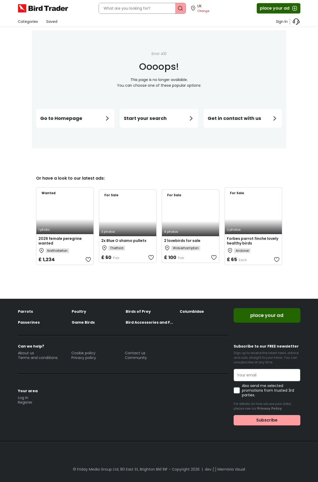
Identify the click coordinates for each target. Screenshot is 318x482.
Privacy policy (83, 357)
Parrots (25, 311)
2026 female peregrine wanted (60, 241)
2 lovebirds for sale (182, 240)
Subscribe (267, 420)
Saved (51, 21)
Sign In (282, 21)
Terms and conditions (38, 357)
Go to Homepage (75, 118)
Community (136, 357)
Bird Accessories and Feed (150, 322)
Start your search (159, 118)
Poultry (79, 311)
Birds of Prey (138, 311)
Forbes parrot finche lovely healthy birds (252, 241)
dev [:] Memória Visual (225, 469)
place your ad (279, 8)
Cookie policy (83, 353)
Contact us (135, 353)
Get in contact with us (243, 118)
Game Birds (83, 322)
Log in (23, 397)
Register (25, 402)
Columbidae (192, 311)
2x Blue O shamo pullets (123, 240)
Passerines (29, 322)
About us (26, 353)
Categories (28, 21)
